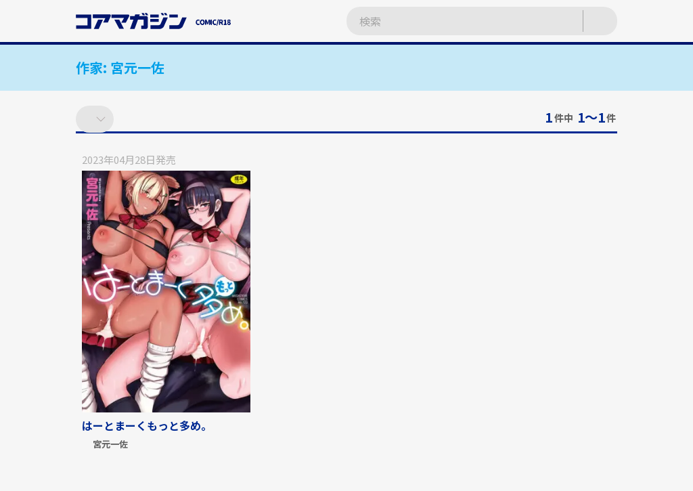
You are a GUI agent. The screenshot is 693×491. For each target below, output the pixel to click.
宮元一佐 (110, 444)
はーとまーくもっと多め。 (147, 425)
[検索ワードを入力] (451, 21)
